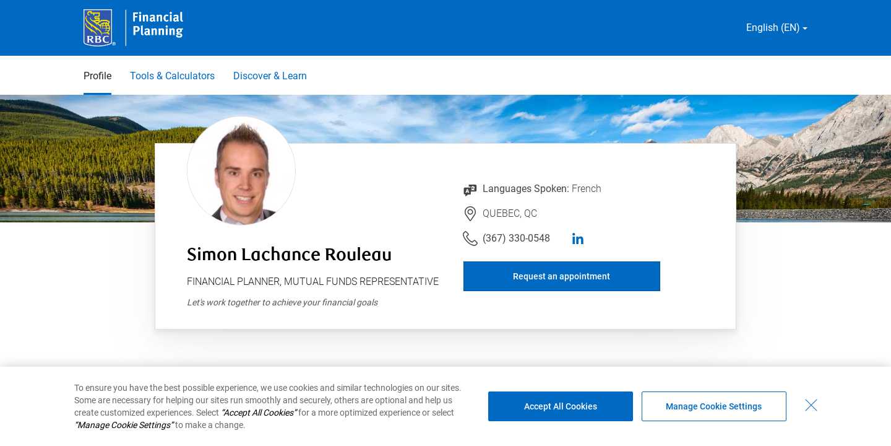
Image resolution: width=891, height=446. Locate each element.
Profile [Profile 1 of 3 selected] (97, 76)
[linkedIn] (577, 238)
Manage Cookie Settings (714, 406)
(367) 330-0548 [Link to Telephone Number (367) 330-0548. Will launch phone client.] (516, 238)
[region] (445, 406)
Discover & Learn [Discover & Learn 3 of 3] (270, 76)
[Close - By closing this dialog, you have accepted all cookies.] (811, 405)
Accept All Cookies (560, 406)
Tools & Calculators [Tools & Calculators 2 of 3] (172, 76)
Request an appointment (561, 276)
